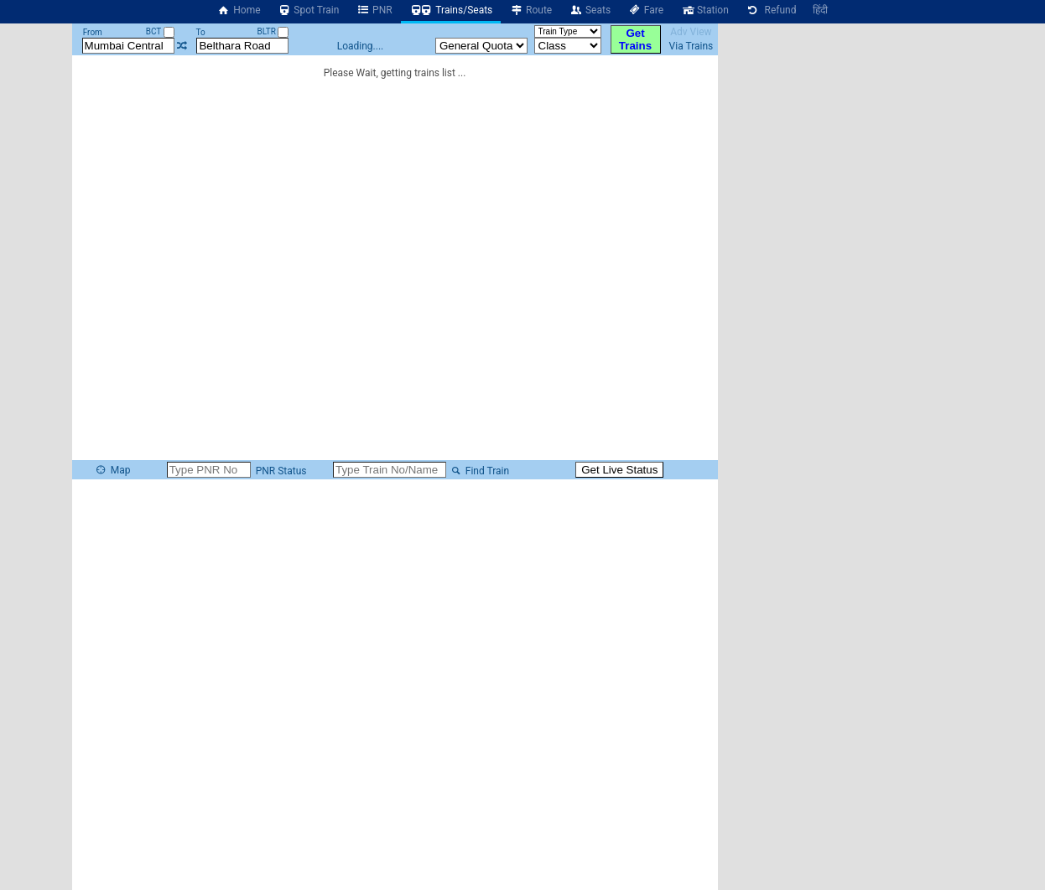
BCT (160, 31)
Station (704, 10)
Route (530, 10)
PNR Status (280, 471)
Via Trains (691, 46)
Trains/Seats (451, 10)
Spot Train (309, 10)
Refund (771, 10)
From (92, 32)
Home (239, 10)
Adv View (690, 32)
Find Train (479, 471)
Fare (645, 10)
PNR (374, 10)
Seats (590, 10)
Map (112, 470)
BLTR (273, 31)
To (200, 32)
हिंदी (820, 10)
